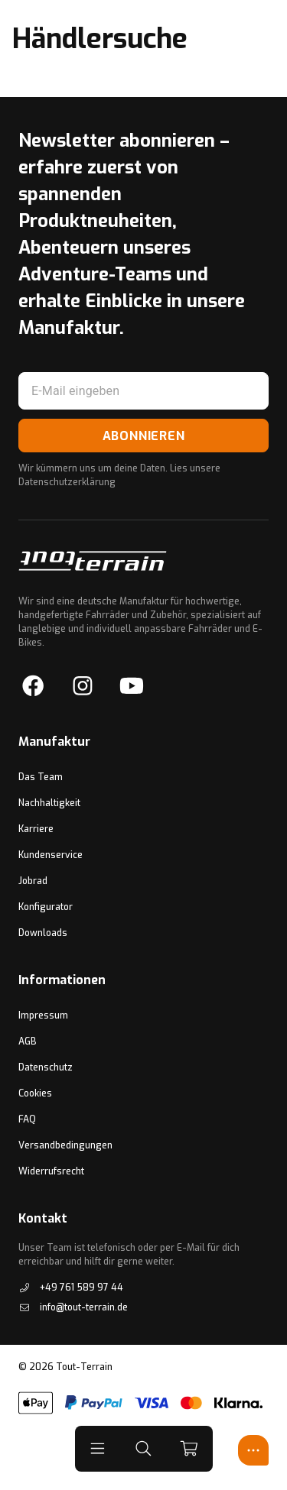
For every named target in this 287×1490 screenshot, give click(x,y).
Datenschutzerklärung (67, 482)
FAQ (27, 1119)
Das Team (40, 777)
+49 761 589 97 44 (70, 1287)
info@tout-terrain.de (73, 1307)
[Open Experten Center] (253, 1450)
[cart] (190, 1448)
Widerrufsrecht (51, 1171)
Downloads (42, 933)
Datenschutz (45, 1067)
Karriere (36, 829)
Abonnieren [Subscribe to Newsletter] (144, 436)
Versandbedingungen (65, 1145)
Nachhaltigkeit (49, 803)
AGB (27, 1041)
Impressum (43, 1015)
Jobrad (32, 881)
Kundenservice (50, 855)
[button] (98, 1448)
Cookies (35, 1093)
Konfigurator (45, 907)
